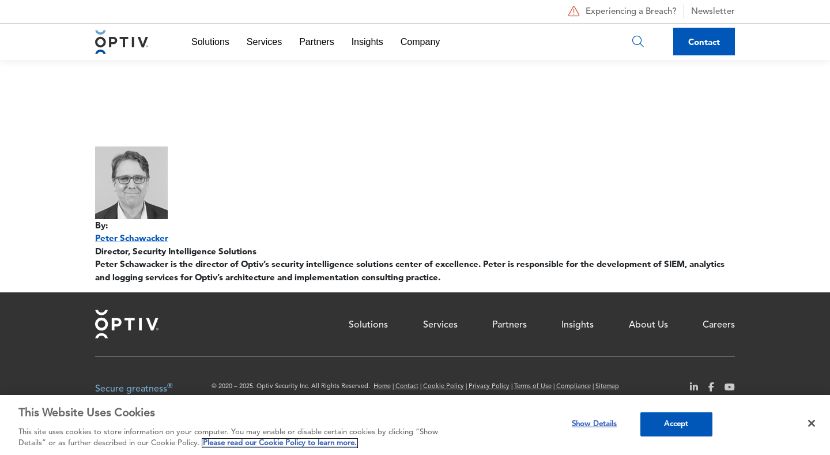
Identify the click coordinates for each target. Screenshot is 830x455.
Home (127, 324)
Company (420, 42)
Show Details (594, 424)
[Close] (811, 423)
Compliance (573, 386)
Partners (316, 42)
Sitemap (607, 386)
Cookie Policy (443, 386)
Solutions (210, 42)
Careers (719, 325)
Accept (676, 424)
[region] (415, 425)
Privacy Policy (489, 386)
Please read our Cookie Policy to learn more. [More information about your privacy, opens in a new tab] (280, 443)
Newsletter (713, 11)
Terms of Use (533, 386)
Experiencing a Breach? (621, 11)
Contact (704, 41)
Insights (367, 42)
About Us (648, 325)
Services (264, 42)
